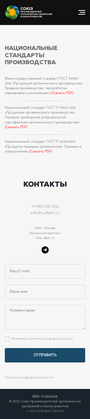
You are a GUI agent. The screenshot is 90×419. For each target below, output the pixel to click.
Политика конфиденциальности (29, 377)
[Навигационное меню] (81, 12)
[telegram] (45, 250)
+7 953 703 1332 (45, 207)
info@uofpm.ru (45, 213)
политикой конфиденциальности (51, 338)
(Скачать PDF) (62, 93)
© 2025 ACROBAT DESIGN (45, 411)
